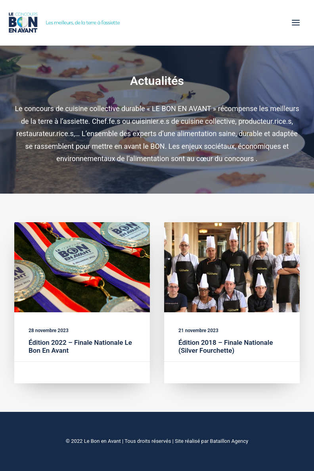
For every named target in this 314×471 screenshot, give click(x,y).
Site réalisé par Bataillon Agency (211, 441)
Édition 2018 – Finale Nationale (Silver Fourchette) (225, 347)
